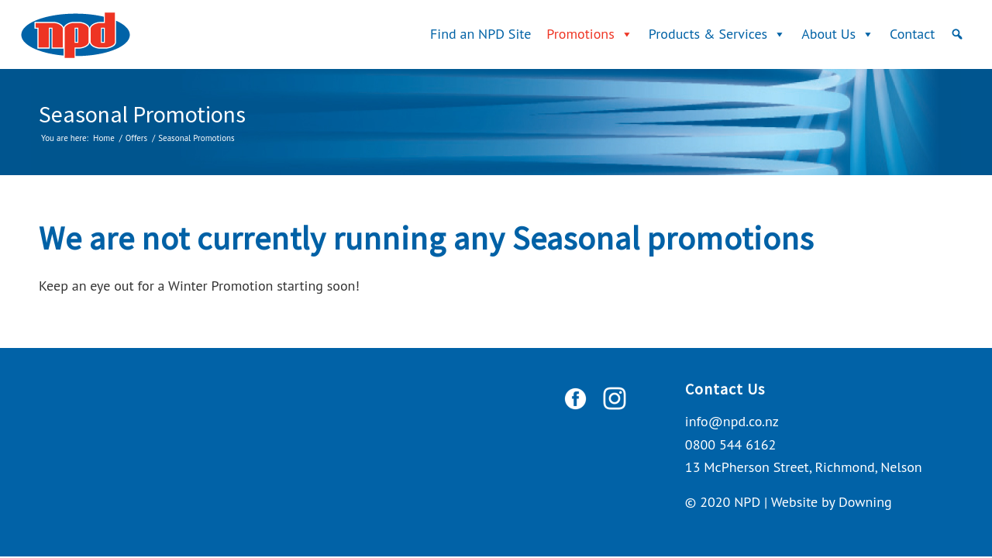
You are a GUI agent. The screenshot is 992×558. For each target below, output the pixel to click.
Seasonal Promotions (142, 114)
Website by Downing (831, 502)
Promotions (589, 34)
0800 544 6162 (731, 444)
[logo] (75, 34)
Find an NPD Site (480, 34)
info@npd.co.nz (732, 421)
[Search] (957, 34)
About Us (837, 34)
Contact (912, 34)
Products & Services (717, 34)
